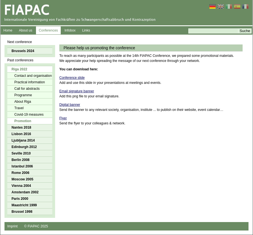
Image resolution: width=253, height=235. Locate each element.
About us (25, 30)
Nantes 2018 (21, 127)
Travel (19, 108)
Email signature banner (76, 91)
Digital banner (69, 105)
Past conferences (20, 60)
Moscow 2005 (22, 179)
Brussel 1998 (22, 212)
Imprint (12, 226)
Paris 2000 (20, 199)
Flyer (63, 118)
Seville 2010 (21, 153)
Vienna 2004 (21, 186)
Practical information (29, 82)
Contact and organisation (33, 76)
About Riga (22, 102)
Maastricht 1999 (24, 205)
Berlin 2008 (21, 160)
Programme (23, 95)
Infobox (69, 30)
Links (86, 30)
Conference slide (72, 78)
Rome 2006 (20, 173)
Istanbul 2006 (22, 166)
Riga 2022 (19, 69)
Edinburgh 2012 (24, 147)
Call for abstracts (27, 89)
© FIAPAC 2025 (36, 226)
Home (7, 30)
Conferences (48, 30)
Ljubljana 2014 (23, 140)
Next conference (19, 42)
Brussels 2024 (23, 51)
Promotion (22, 121)
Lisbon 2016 (21, 134)
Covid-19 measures (29, 115)
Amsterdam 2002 (25, 192)
